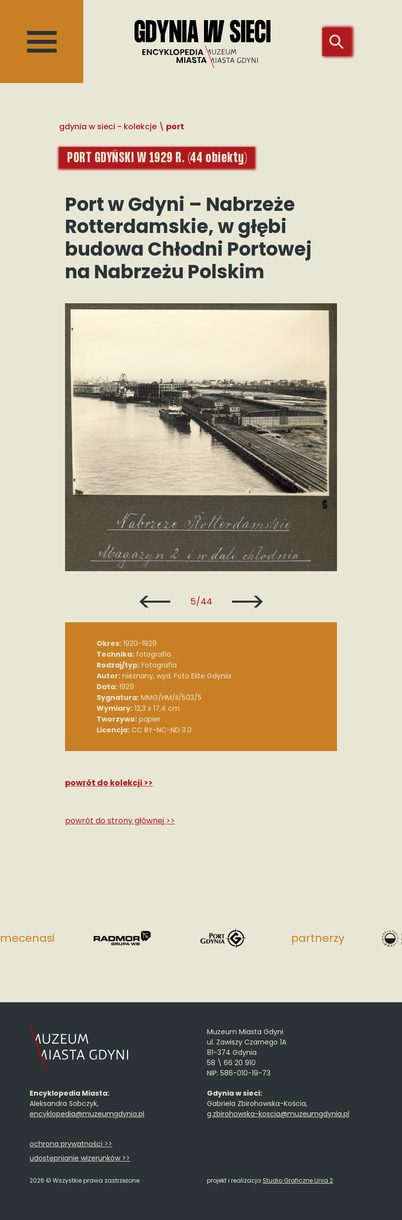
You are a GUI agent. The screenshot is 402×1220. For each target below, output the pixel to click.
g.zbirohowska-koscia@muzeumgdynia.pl (278, 1114)
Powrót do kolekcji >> (109, 782)
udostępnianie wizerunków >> (80, 1158)
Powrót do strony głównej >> (120, 820)
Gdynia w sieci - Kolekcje (108, 126)
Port (175, 126)
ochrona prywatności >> (71, 1144)
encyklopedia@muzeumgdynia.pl (87, 1114)
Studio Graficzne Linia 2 (298, 1180)
